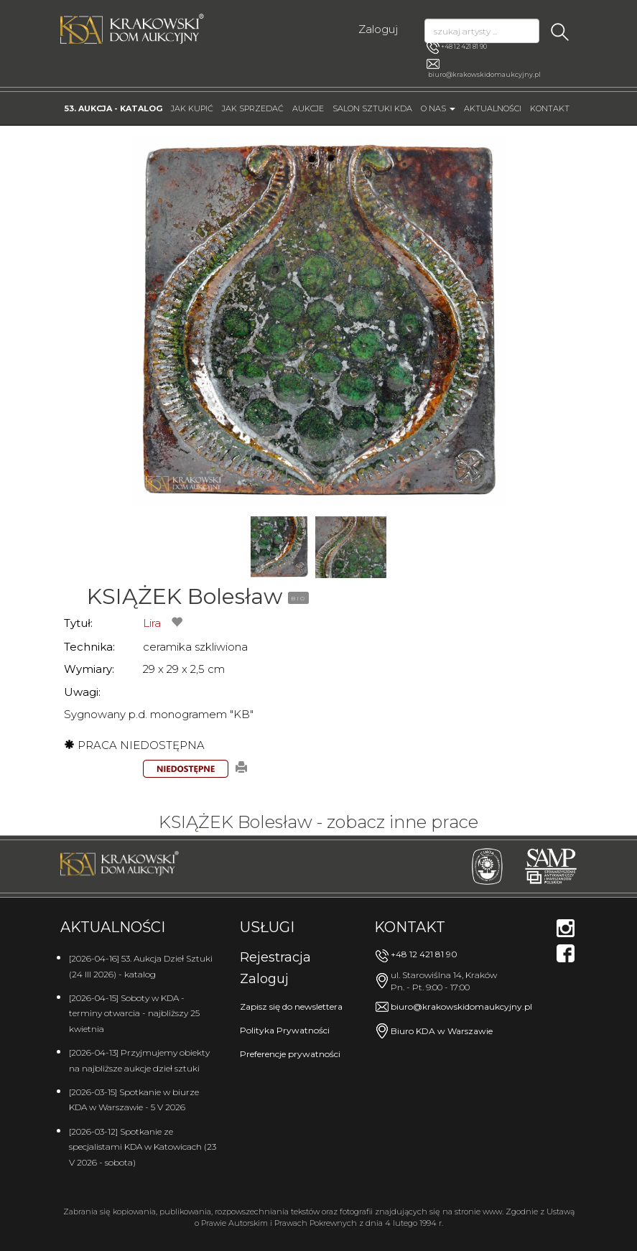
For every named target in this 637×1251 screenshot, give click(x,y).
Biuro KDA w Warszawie (442, 1031)
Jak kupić (192, 108)
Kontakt (549, 108)
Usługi (267, 927)
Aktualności (492, 108)
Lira (152, 623)
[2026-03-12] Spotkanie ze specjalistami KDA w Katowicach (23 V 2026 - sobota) (142, 1147)
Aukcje (308, 108)
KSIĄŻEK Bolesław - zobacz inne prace (318, 821)
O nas (438, 108)
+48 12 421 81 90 (457, 47)
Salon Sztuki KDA (372, 108)
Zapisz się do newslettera (291, 1006)
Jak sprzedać (253, 108)
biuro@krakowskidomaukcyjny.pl (484, 74)
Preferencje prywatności (290, 1053)
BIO (298, 598)
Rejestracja (275, 957)
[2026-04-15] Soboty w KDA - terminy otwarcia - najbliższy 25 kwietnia (134, 1013)
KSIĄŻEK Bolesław (184, 596)
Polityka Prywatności (285, 1030)
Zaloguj (378, 29)
